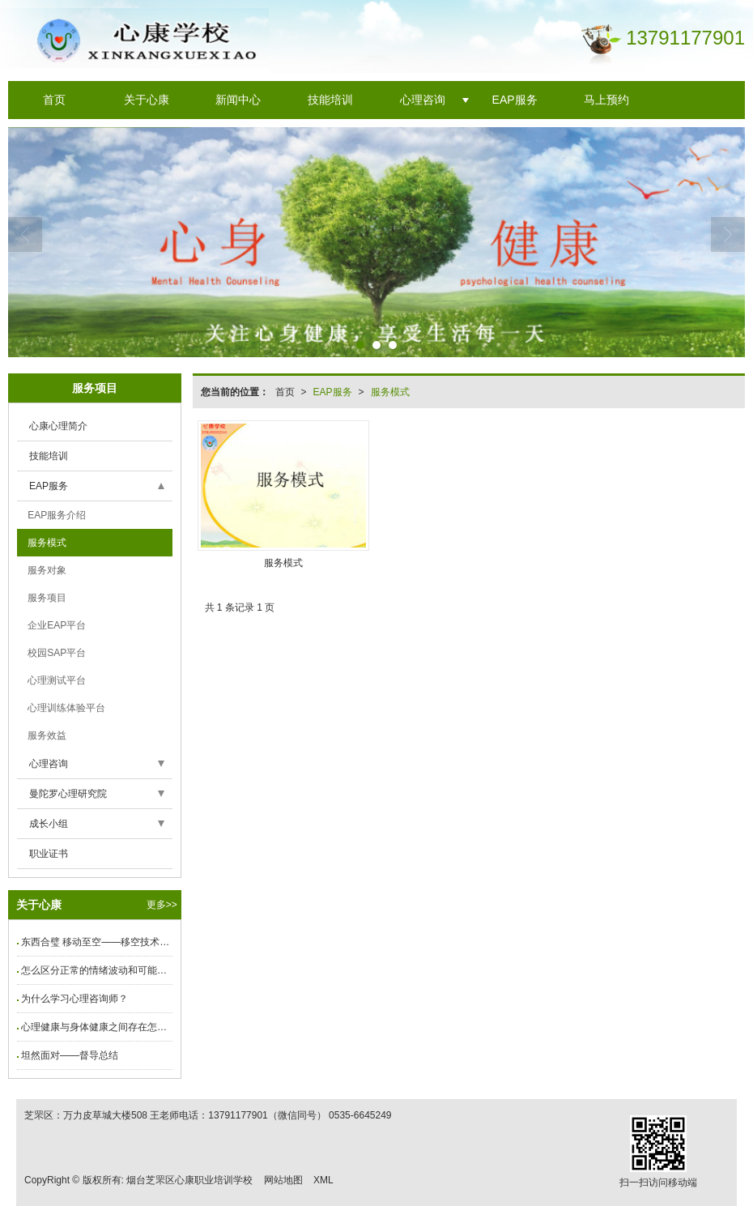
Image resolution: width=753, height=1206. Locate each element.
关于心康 (146, 99)
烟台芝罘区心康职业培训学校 (189, 1180)
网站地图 (283, 1180)
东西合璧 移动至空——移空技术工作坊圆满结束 (96, 942)
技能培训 (330, 99)
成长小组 (48, 823)
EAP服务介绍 (55, 515)
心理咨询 (422, 99)
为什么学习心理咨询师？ (74, 998)
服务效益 (45, 735)
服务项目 (45, 597)
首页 (54, 99)
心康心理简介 (58, 426)
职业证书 (48, 853)
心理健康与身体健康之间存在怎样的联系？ (96, 1027)
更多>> (162, 904)
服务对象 (45, 570)
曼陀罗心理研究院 (68, 793)
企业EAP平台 (55, 625)
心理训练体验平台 (65, 708)
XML (323, 1180)
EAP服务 (515, 99)
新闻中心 (238, 99)
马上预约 (606, 99)
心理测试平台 (55, 680)
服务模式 (390, 392)
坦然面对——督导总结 (69, 1055)
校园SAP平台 (55, 652)
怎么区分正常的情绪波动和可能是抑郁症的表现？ (96, 970)
